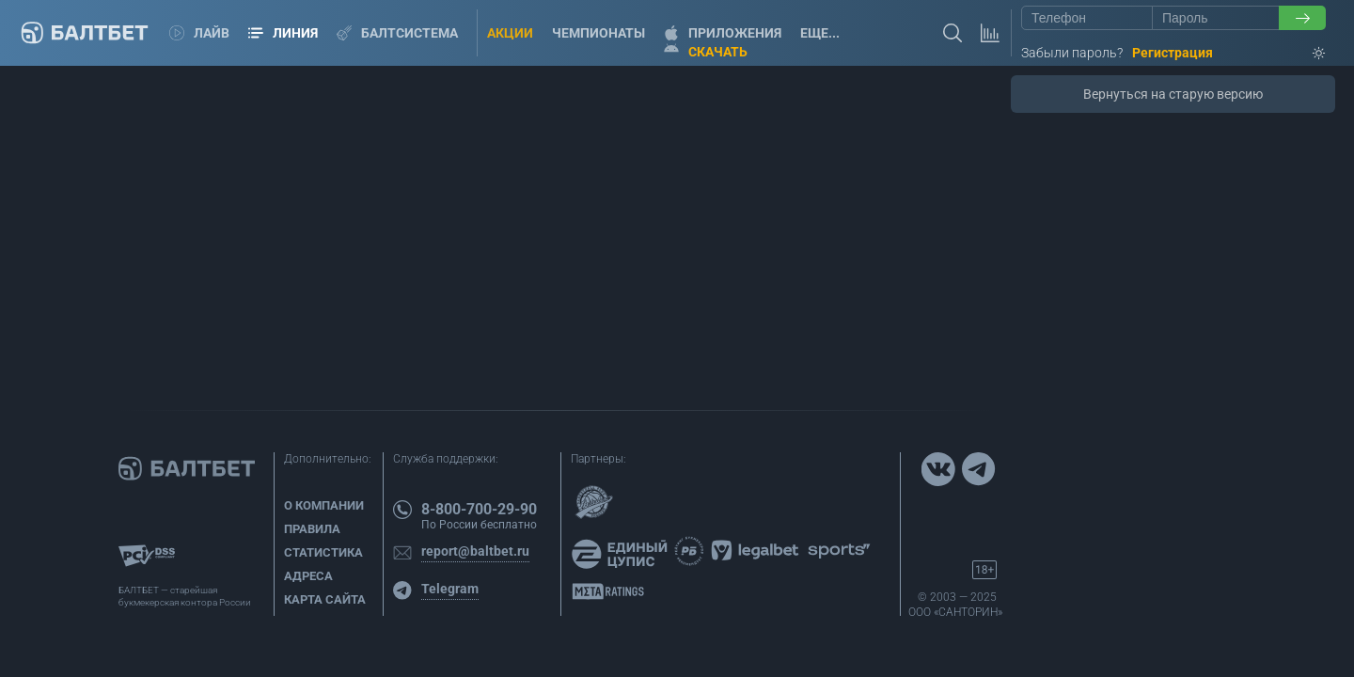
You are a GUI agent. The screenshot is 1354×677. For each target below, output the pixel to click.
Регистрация (1172, 52)
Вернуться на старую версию (1173, 94)
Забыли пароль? (1072, 52)
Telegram (450, 588)
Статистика (323, 552)
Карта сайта (325, 599)
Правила (312, 529)
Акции (510, 32)
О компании (324, 505)
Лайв (199, 32)
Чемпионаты (598, 32)
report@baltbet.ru (475, 551)
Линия (283, 32)
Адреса (308, 576)
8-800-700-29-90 (479, 509)
